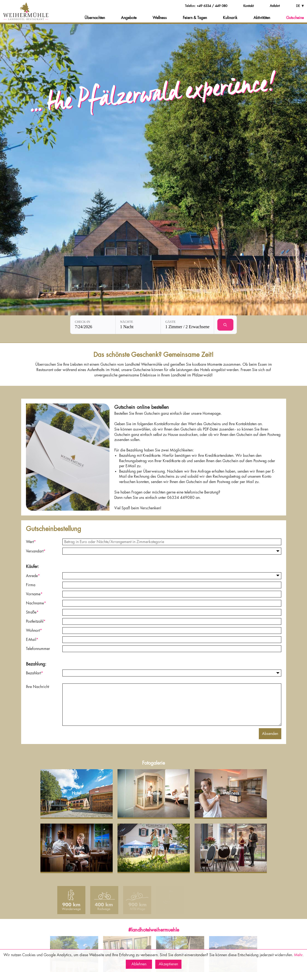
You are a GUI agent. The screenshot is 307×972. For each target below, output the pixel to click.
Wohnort (34, 630)
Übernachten (95, 18)
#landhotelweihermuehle (153, 930)
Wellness (160, 18)
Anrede (33, 576)
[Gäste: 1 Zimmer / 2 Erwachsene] (187, 325)
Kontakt (248, 6)
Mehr (298, 955)
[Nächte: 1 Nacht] (138, 325)
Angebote (129, 18)
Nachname (36, 603)
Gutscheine (295, 18)
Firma (30, 585)
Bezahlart (34, 673)
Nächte (126, 322)
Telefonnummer (38, 649)
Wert (31, 542)
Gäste (170, 322)
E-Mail (32, 639)
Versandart (36, 551)
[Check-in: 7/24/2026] (92, 325)
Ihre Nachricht (37, 687)
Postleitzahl (36, 621)
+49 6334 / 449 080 (212, 6)
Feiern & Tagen (195, 18)
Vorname (34, 594)
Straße (32, 612)
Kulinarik (230, 18)
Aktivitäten (261, 18)
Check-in (82, 322)
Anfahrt (275, 6)
